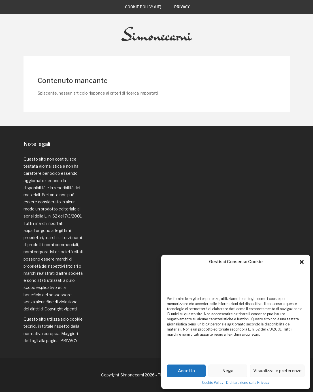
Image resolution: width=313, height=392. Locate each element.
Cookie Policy (212, 382)
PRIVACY (69, 340)
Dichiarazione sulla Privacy (247, 382)
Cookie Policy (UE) (143, 7)
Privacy (182, 7)
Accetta (186, 370)
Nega (227, 370)
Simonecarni (156, 34)
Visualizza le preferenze (277, 370)
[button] (302, 262)
